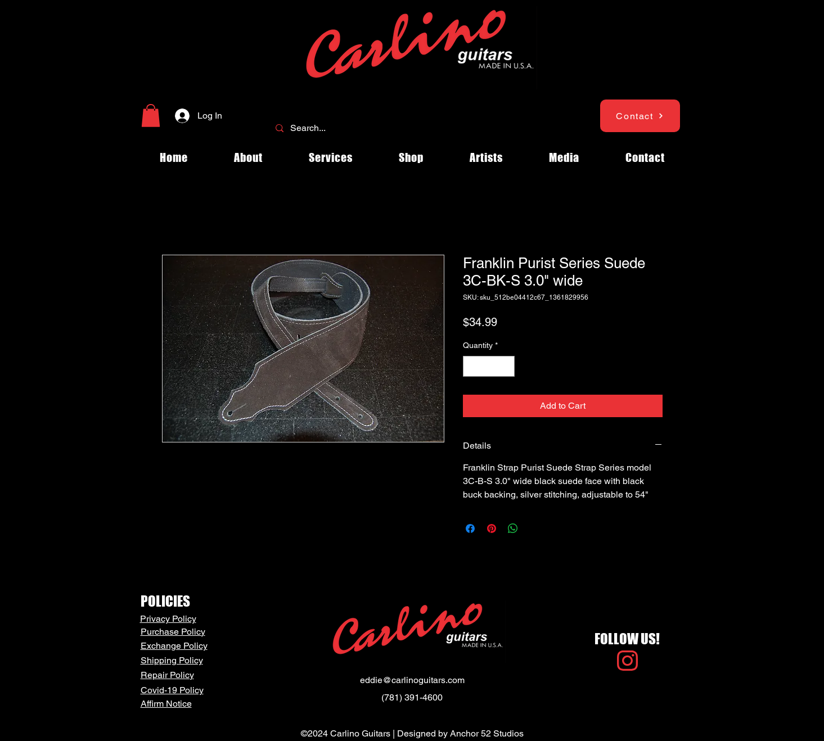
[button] (150, 115)
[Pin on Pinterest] (491, 528)
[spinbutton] (489, 366)
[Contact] (640, 116)
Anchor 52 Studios (487, 733)
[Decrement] (472, 366)
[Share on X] (534, 528)
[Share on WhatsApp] (513, 528)
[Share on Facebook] (470, 528)
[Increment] (506, 366)
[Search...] (411, 128)
